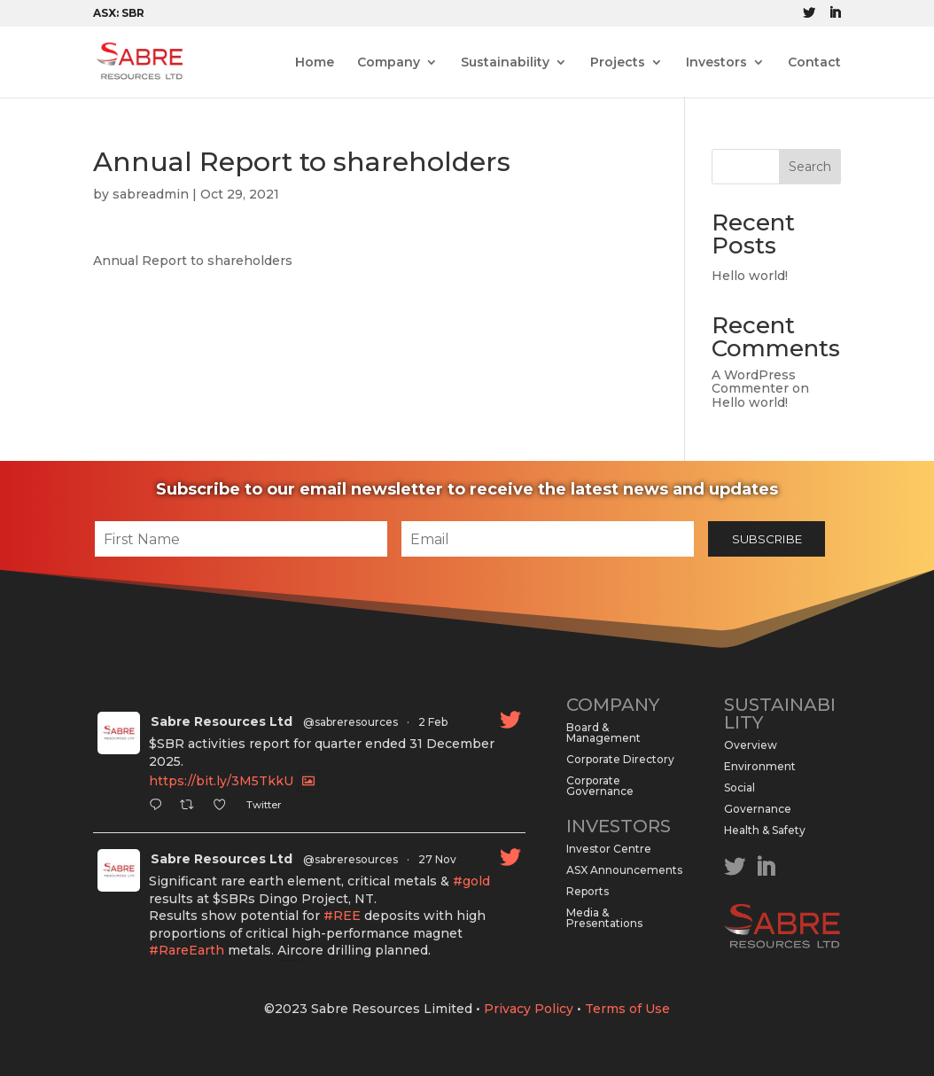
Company (388, 63)
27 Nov (437, 859)
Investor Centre (608, 848)
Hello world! (750, 276)
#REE (342, 916)
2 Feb (433, 722)
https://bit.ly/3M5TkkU (221, 782)
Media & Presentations (604, 918)
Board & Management (603, 733)
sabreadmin (151, 194)
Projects (617, 63)
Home (314, 63)
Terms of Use (627, 1009)
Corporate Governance (600, 786)
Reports (587, 891)
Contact (814, 63)
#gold (471, 881)
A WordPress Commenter (754, 381)
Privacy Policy (528, 1009)
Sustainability (505, 63)
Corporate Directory (620, 759)
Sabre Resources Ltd (221, 721)
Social (739, 787)
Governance (757, 808)
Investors (716, 63)
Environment (760, 766)
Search (810, 167)
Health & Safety (765, 830)
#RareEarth (186, 950)
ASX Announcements (624, 870)
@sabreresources (350, 722)
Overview (750, 745)
